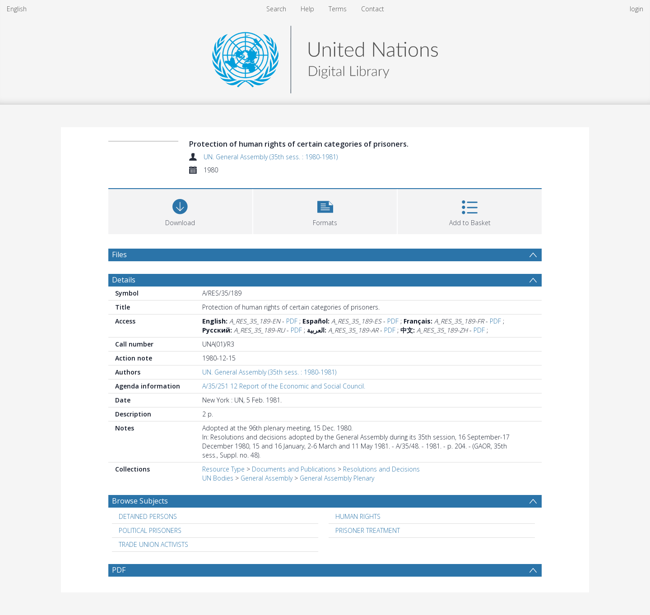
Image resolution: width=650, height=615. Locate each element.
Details (123, 280)
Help (307, 9)
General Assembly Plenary (337, 478)
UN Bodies (217, 478)
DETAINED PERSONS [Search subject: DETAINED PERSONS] (148, 516)
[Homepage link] (325, 57)
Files (119, 254)
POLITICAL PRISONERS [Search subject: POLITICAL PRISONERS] (150, 530)
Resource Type (223, 469)
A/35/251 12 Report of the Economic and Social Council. (283, 386)
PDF (291, 321)
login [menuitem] (636, 9)
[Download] (180, 210)
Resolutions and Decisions (381, 469)
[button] (325, 210)
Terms (338, 9)
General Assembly (266, 478)
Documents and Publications (294, 469)
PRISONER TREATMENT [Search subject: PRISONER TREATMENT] (367, 530)
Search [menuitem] (276, 9)
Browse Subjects (140, 501)
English (17, 9)
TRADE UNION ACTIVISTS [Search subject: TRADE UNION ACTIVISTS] (153, 544)
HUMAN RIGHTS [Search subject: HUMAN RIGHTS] (358, 516)
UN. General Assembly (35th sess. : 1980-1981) (271, 157)
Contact (372, 9)
